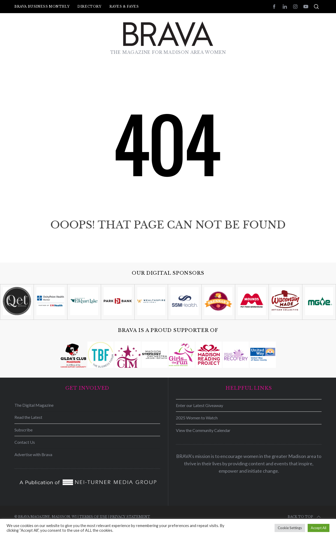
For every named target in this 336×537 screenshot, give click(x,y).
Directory (89, 6)
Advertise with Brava (33, 454)
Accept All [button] (318, 528)
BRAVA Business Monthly (42, 6)
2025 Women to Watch (197, 417)
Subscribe (23, 429)
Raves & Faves (124, 6)
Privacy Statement (130, 517)
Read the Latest (28, 417)
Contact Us (24, 442)
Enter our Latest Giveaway (199, 405)
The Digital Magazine (34, 405)
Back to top (305, 517)
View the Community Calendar (203, 430)
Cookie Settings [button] (290, 528)
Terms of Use (93, 517)
